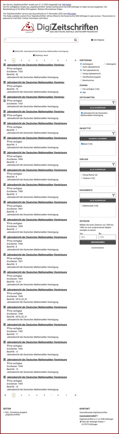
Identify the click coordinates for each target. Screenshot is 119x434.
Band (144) (86, 144)
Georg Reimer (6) (89, 175)
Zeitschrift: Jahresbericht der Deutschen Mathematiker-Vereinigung (40, 51)
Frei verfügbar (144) (89, 89)
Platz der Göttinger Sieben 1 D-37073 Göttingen (93, 423)
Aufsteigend (86, 64)
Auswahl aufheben (98, 139)
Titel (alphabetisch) (89, 70)
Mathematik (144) (89, 206)
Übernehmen (98, 242)
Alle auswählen (98, 108)
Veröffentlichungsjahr (90, 77)
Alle (83, 92)
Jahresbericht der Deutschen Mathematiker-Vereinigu (35, 64)
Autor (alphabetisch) (90, 67)
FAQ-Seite (66, 4)
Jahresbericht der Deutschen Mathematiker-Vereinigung (37, 123)
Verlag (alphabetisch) (90, 73)
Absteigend (110, 64)
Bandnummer (87, 80)
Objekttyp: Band (40, 55)
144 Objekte (97, 40)
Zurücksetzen (98, 248)
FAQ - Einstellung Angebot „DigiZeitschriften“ (16, 413)
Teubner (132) (88, 178)
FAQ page (71, 14)
